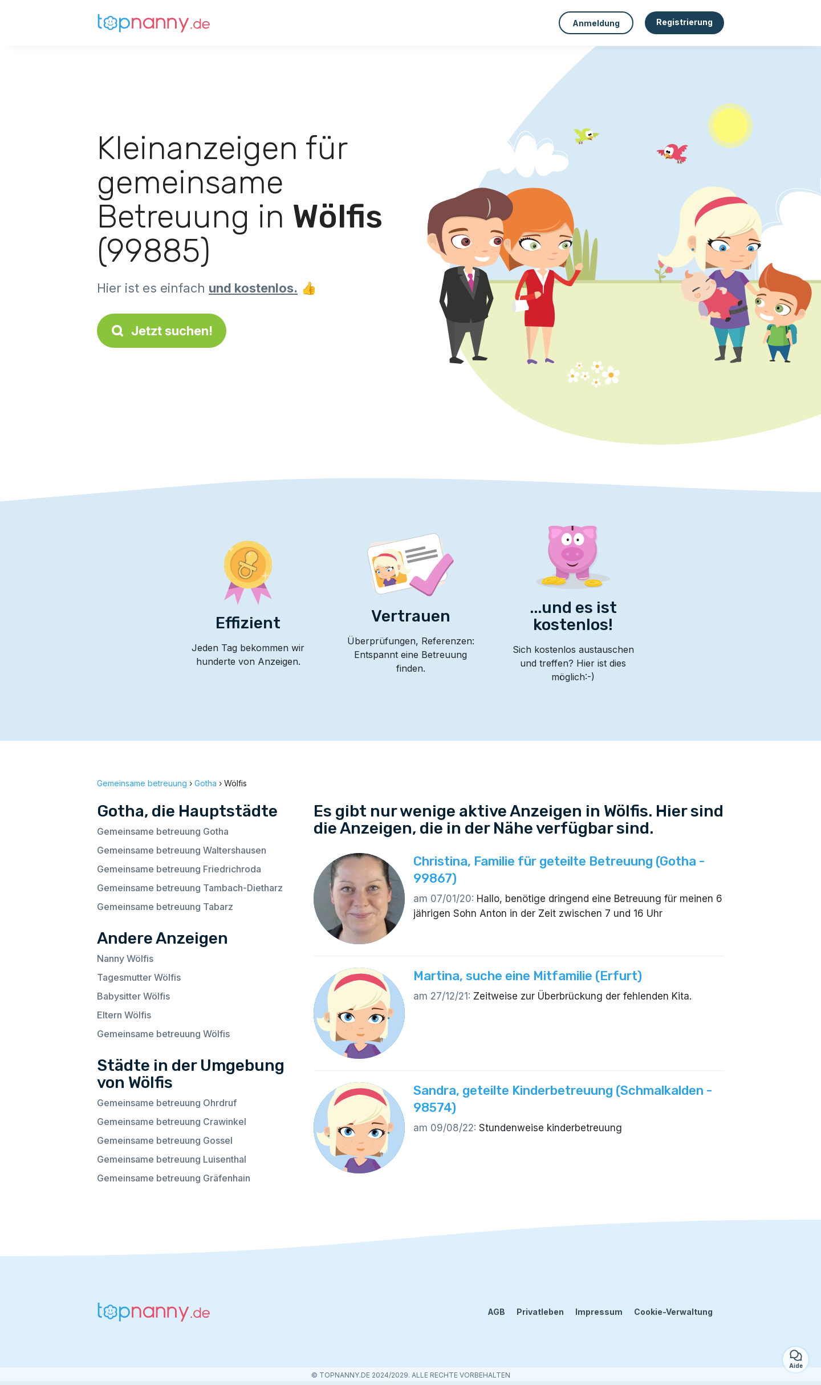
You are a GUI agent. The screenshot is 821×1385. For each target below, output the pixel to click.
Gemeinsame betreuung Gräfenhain (173, 1178)
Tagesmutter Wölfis (139, 977)
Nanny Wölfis (125, 958)
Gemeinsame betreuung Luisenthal (171, 1159)
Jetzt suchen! (162, 330)
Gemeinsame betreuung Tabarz (165, 906)
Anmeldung (596, 23)
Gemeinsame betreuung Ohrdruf (167, 1102)
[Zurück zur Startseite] (154, 23)
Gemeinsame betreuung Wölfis (163, 1033)
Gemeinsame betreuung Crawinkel (171, 1121)
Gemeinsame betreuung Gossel (165, 1140)
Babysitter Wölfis (133, 996)
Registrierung (684, 22)
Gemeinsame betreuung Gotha (163, 831)
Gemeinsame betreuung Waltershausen (181, 850)
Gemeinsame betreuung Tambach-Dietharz (190, 887)
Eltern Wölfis (124, 1015)
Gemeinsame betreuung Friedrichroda (179, 869)
